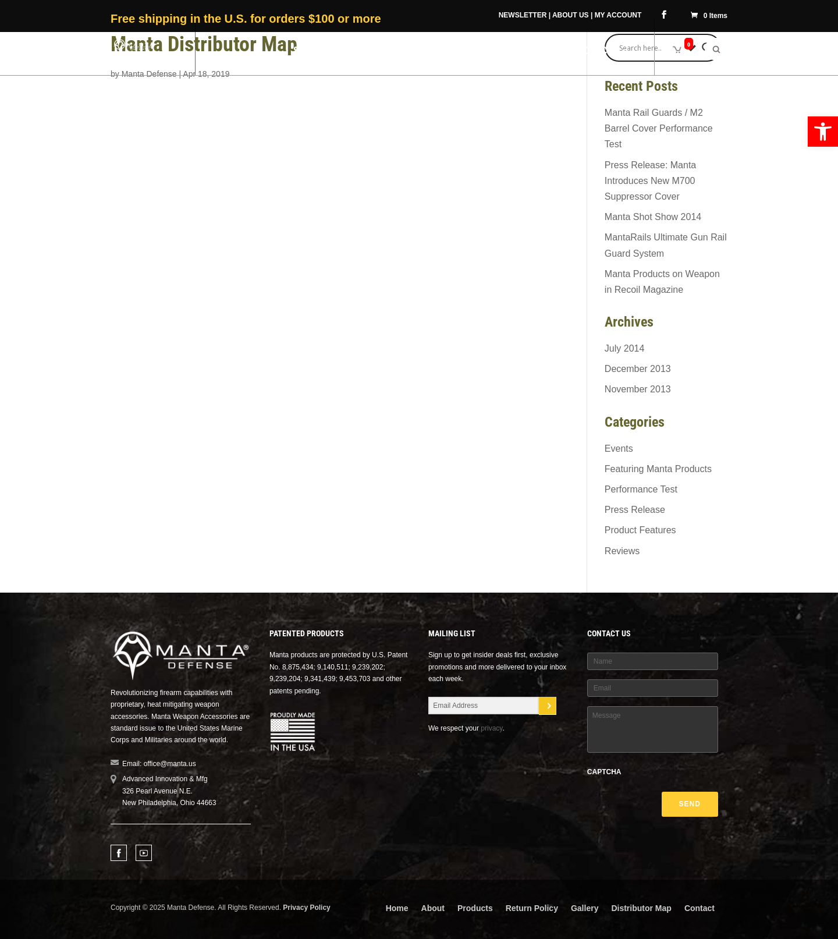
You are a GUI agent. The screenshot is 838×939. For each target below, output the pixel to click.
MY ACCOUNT (618, 15)
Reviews (622, 551)
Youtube (144, 853)
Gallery (584, 908)
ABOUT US (570, 15)
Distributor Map (641, 908)
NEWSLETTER (523, 15)
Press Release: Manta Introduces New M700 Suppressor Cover (650, 180)
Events (619, 448)
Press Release (635, 510)
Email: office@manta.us (159, 764)
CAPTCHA (604, 772)
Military (475, 51)
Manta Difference (386, 51)
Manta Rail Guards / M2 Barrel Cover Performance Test (659, 128)
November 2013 (638, 389)
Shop (305, 51)
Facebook (119, 853)
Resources (592, 51)
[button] (823, 131)
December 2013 (638, 369)
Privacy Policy (306, 907)
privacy (491, 728)
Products (475, 908)
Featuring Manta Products (658, 469)
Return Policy (532, 908)
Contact (699, 908)
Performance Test (641, 489)
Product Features (640, 530)
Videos (537, 51)
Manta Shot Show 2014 (653, 217)
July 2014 (625, 348)
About (433, 908)
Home (397, 908)
